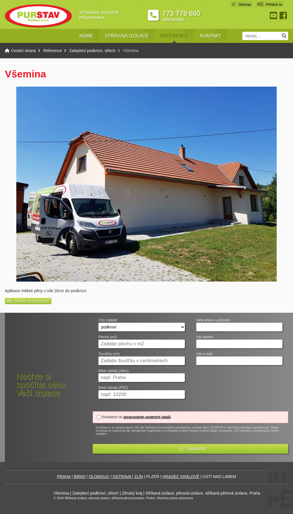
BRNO (79, 476)
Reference (174, 35)
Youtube (274, 15)
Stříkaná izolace (127, 35)
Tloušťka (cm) (109, 354)
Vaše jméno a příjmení (213, 320)
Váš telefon (204, 337)
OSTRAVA (122, 476)
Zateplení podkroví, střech (92, 51)
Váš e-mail (204, 354)
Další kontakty (173, 19)
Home (86, 35)
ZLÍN (138, 476)
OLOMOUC (99, 476)
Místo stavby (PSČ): (113, 388)
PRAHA (63, 476)
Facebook (284, 15)
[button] (269, 4)
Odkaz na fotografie (28, 301)
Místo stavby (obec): (113, 371)
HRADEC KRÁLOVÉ (181, 476)
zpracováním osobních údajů (147, 417)
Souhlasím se (112, 417)
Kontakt (210, 35)
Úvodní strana (38, 16)
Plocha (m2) (107, 337)
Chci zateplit (107, 320)
